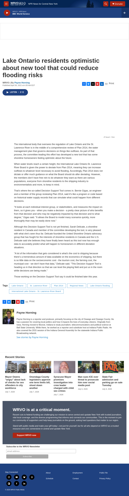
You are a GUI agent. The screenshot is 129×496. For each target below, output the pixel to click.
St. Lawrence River (38, 286)
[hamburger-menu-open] (6, 3)
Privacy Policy (105, 479)
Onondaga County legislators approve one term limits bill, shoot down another (39, 382)
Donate (119, 4)
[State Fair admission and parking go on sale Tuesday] (113, 367)
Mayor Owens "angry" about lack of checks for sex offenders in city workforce (15, 382)
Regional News (76, 286)
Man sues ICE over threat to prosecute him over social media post (88, 381)
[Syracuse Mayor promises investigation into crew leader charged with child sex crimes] (64, 367)
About (48, 473)
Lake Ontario (17, 286)
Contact (76, 479)
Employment (78, 473)
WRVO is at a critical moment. (41, 409)
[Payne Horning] (8, 316)
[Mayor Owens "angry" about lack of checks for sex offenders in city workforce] (16, 367)
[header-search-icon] (105, 3)
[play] (7, 12)
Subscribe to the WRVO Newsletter (23, 446)
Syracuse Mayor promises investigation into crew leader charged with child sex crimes (64, 384)
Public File (103, 473)
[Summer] (64, 31)
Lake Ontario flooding (100, 286)
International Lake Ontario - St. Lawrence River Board (36, 291)
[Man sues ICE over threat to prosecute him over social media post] (89, 367)
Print (111, 83)
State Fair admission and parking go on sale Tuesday (112, 381)
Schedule (49, 479)
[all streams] (125, 13)
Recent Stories (15, 357)
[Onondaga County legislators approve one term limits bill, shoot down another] (40, 367)
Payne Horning (22, 82)
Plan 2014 (58, 286)
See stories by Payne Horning (32, 337)
